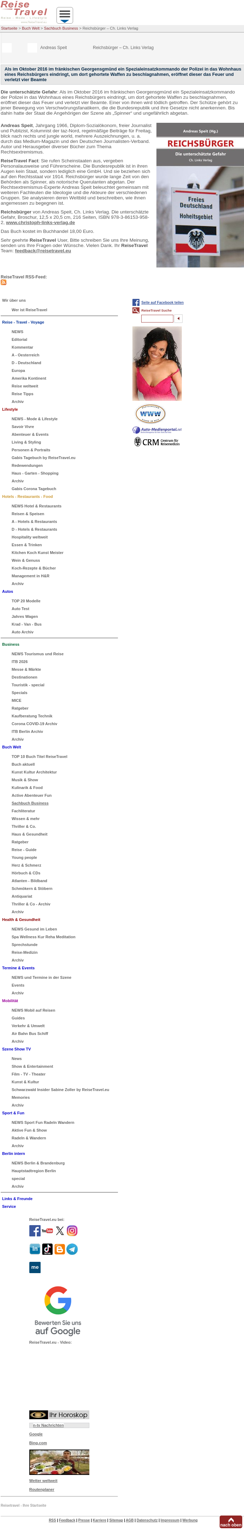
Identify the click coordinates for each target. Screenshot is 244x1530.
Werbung (189, 1520)
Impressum (170, 1520)
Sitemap (116, 1520)
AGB (129, 1520)
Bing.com (38, 1443)
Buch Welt (31, 28)
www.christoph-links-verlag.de (40, 222)
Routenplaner (41, 1489)
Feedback (67, 1520)
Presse (84, 1520)
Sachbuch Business (61, 28)
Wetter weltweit (43, 1480)
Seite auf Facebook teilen (162, 303)
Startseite (9, 28)
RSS (52, 1520)
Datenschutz (147, 1520)
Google (36, 1434)
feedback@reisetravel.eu (43, 250)
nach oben (231, 1525)
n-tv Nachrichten (48, 1425)
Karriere (99, 1520)
